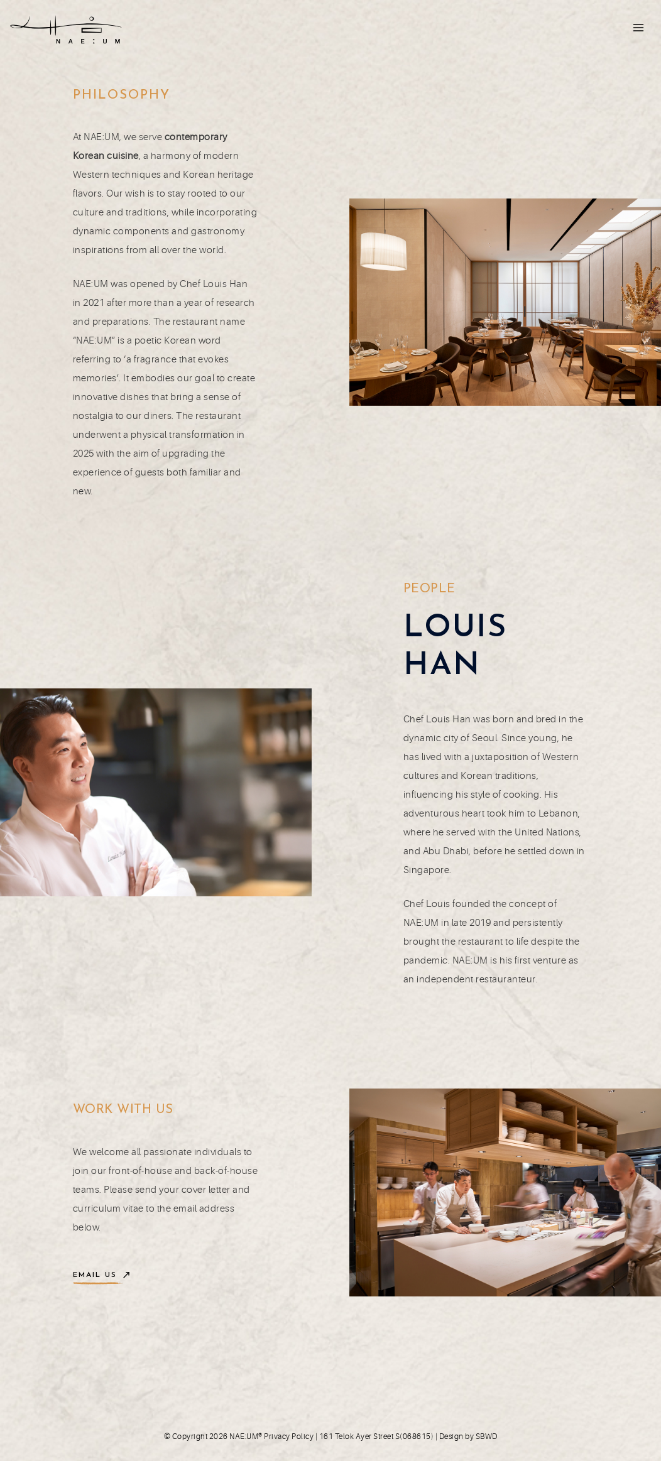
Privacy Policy (289, 1436)
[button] (101, 1275)
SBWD (487, 1436)
